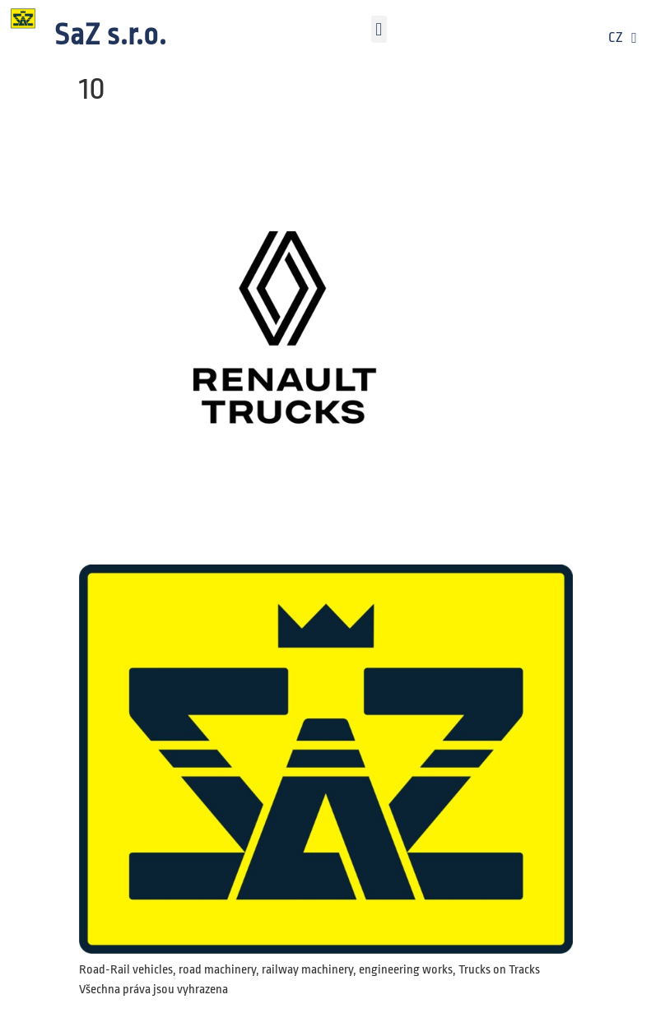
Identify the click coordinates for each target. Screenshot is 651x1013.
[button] (379, 29)
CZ (622, 37)
